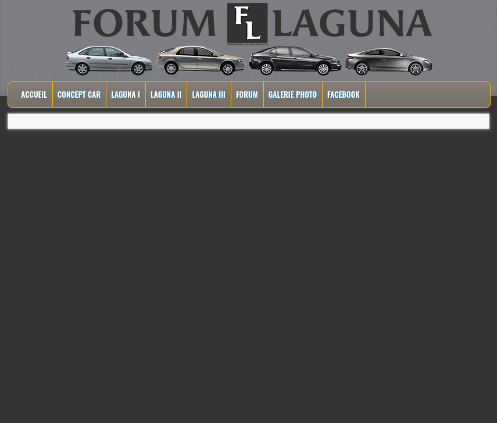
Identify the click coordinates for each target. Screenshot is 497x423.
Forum (247, 94)
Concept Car (79, 94)
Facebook (343, 94)
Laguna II (166, 94)
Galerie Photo (293, 94)
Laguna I (125, 94)
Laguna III (209, 94)
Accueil (34, 94)
